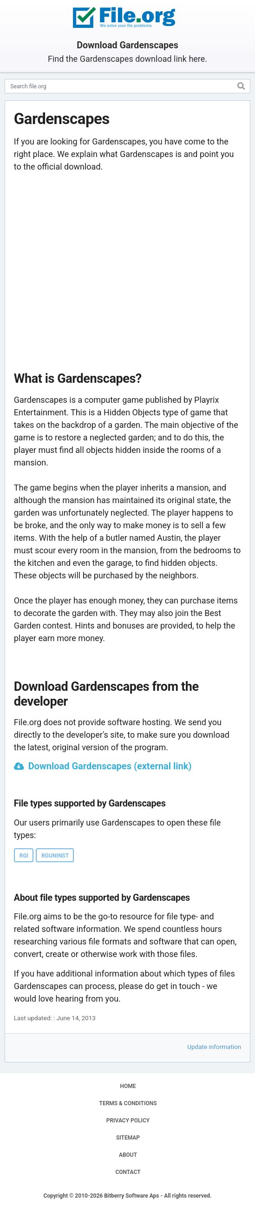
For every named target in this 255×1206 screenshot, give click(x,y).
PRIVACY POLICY (128, 1120)
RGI (24, 855)
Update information (214, 1046)
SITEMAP (128, 1137)
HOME (128, 1086)
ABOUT (128, 1155)
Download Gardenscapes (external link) (110, 766)
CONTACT (127, 1172)
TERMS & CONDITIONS (128, 1103)
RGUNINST (55, 855)
